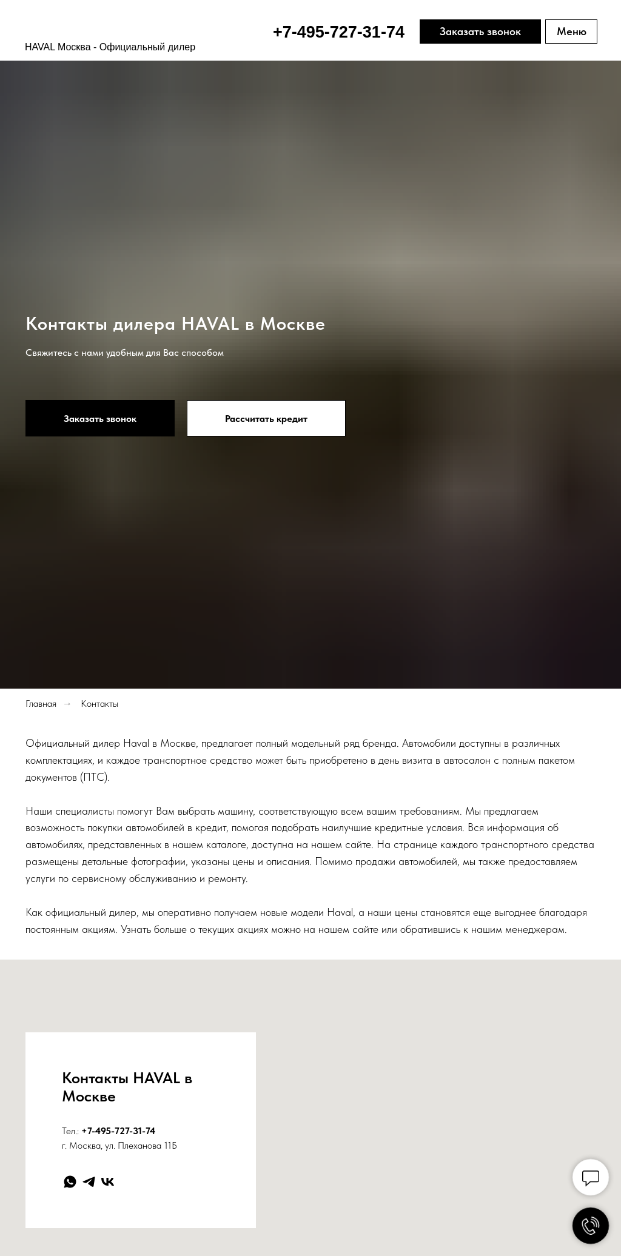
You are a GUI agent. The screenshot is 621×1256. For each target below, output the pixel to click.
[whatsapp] (70, 1181)
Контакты (99, 703)
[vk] (107, 1181)
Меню (571, 31)
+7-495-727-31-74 (118, 1131)
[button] (100, 418)
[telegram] (88, 1181)
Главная (40, 703)
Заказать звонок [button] (480, 31)
